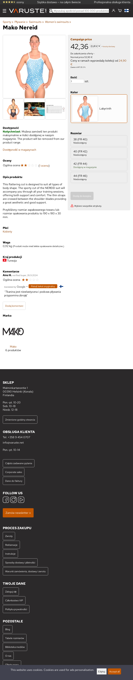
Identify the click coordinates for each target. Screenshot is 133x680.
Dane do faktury (13, 480)
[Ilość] (77, 81)
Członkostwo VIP (14, 600)
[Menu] (4, 11)
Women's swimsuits (58, 22)
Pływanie (21, 22)
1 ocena (43, 165)
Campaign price (81, 39)
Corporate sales (13, 472)
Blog (7, 629)
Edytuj (101, 671)
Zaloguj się (10, 591)
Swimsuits (36, 22)
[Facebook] (6, 500)
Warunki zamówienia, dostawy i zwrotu (25, 571)
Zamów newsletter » (18, 513)
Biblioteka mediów (15, 647)
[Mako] (13, 339)
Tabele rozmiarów (14, 638)
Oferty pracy (12, 664)
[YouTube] (21, 500)
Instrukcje (10, 553)
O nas (8, 655)
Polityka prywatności (16, 609)
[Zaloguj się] (113, 11)
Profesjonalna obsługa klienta (112, 2)
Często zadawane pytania (18, 463)
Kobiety (7, 231)
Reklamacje (11, 544)
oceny (13, 2)
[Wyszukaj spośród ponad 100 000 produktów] (79, 11)
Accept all (114, 671)
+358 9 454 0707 (19, 437)
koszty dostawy (109, 46)
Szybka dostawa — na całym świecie (59, 2)
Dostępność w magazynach (19, 150)
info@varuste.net (13, 442)
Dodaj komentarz (14, 305)
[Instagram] (13, 500)
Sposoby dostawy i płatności (20, 562)
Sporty (8, 22)
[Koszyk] (120, 11)
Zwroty (9, 536)
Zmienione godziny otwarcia (20, 419)
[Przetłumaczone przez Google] (14, 286)
